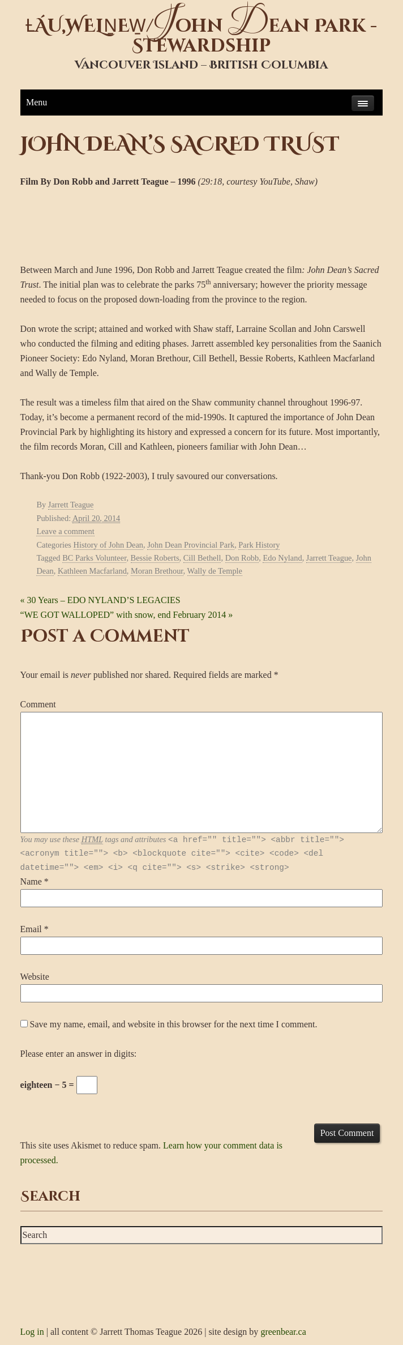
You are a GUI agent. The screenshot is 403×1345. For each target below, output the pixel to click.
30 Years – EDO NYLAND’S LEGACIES (100, 600)
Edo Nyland (282, 557)
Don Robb (242, 557)
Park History (259, 544)
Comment (38, 704)
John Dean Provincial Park (190, 544)
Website (34, 976)
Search (50, 1197)
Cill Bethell (202, 557)
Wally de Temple (214, 570)
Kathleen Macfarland (92, 570)
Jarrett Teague (71, 504)
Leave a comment (65, 531)
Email (31, 929)
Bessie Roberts (155, 557)
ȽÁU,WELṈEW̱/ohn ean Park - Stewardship (201, 36)
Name (31, 881)
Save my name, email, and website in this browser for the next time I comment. (174, 1024)
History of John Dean (109, 544)
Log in (32, 1332)
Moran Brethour (157, 570)
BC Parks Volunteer (94, 557)
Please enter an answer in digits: (78, 1053)
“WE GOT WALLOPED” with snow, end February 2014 (126, 615)
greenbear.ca (283, 1332)
